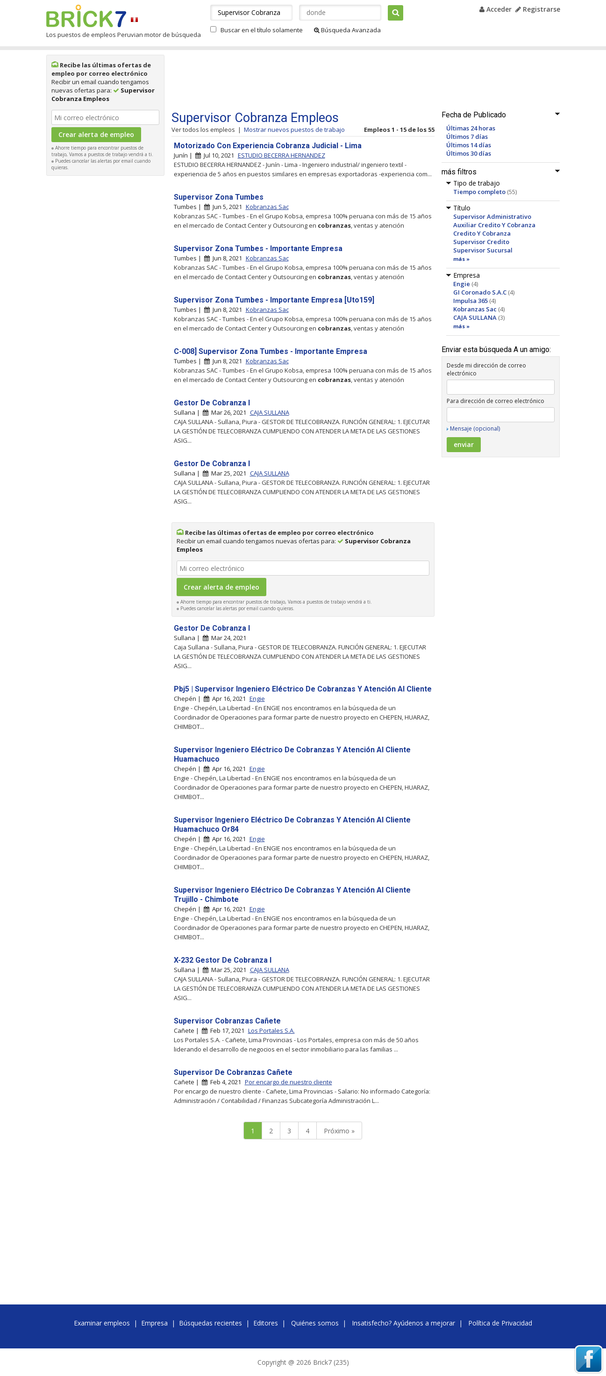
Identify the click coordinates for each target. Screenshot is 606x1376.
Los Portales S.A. (271, 1030)
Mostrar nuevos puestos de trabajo (294, 129)
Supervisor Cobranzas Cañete (227, 1020)
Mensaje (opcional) (475, 428)
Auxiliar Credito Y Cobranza (494, 225)
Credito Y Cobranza (482, 233)
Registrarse (537, 9)
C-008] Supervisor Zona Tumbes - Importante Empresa (270, 351)
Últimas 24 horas (470, 128)
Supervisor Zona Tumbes (219, 197)
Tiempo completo (479, 191)
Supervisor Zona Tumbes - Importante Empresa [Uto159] (274, 299)
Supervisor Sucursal (483, 250)
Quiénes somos (315, 1322)
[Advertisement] (105, 320)
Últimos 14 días (468, 145)
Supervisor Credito (481, 242)
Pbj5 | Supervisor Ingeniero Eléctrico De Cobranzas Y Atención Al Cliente (303, 688)
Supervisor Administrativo (492, 216)
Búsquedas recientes (210, 1322)
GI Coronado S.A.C (479, 292)
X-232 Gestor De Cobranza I (222, 960)
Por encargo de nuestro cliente (288, 1082)
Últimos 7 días (467, 136)
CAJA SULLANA (475, 317)
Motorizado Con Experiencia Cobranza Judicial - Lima (268, 145)
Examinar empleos (102, 1322)
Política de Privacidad (500, 1322)
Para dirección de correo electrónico (495, 401)
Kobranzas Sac (475, 309)
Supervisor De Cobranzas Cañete (233, 1072)
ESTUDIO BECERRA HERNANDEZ (281, 155)
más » (461, 258)
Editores (265, 1322)
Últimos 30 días (468, 153)
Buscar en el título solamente (262, 30)
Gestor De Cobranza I (212, 402)
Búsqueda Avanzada (347, 30)
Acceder (495, 9)
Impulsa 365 (470, 300)
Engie (461, 284)
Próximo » (339, 1130)
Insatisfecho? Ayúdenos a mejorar (403, 1322)
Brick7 (86, 16)
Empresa (154, 1322)
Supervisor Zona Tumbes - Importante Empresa (258, 248)
